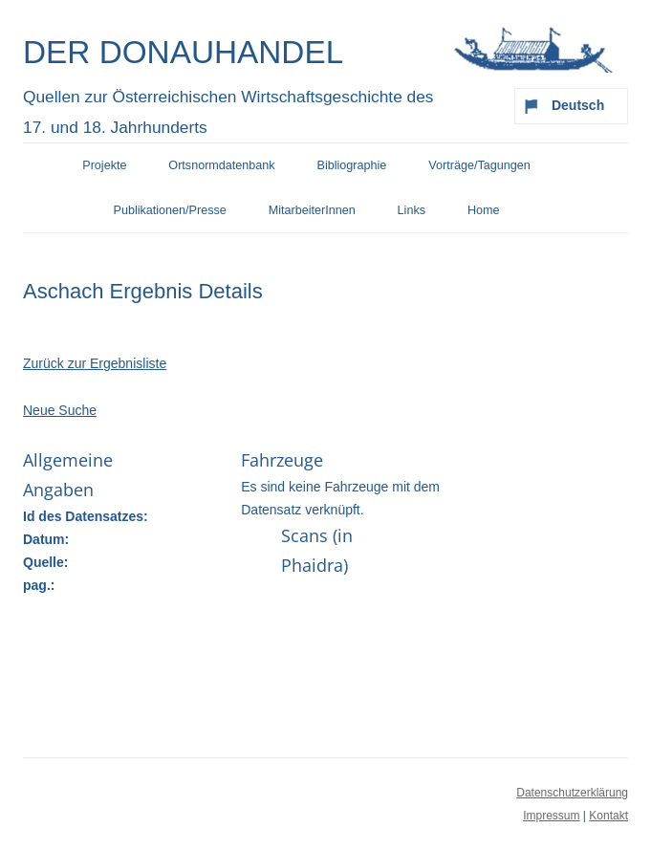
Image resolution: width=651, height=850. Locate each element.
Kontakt (608, 815)
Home (483, 210)
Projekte (104, 165)
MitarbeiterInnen (312, 210)
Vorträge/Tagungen (479, 165)
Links (411, 210)
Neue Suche (60, 410)
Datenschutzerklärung (572, 792)
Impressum (551, 815)
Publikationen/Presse (170, 210)
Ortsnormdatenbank (221, 165)
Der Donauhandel (183, 52)
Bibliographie (352, 165)
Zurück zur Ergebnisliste (94, 363)
